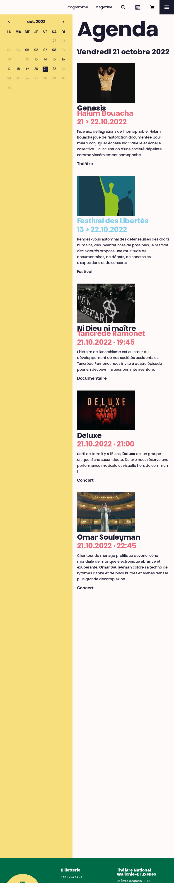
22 (54, 69)
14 (45, 59)
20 (36, 69)
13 (36, 59)
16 (63, 59)
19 (27, 69)
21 (45, 69)
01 (54, 40)
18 (18, 69)
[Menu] (167, 7)
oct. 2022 (28, 22)
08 (54, 50)
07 (45, 50)
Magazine (103, 7)
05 (27, 50)
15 (54, 59)
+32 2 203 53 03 (71, 877)
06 (36, 50)
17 (9, 69)
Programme (77, 7)
